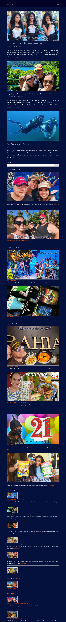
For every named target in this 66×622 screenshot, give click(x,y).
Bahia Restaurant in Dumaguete (13, 366)
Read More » (9, 242)
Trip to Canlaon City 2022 (12, 573)
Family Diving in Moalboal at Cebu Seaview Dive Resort (17, 202)
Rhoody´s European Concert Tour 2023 (14, 316)
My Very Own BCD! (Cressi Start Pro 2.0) (27, 43)
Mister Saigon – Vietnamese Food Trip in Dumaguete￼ (17, 402)
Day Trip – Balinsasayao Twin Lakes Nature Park (29, 93)
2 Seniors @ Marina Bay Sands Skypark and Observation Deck (19, 529)
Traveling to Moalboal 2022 (12, 588)
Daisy (9, 46)
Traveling (20, 96)
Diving (19, 46)
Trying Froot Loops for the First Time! (15, 483)
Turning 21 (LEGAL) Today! (12, 444)
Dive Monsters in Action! (18, 144)
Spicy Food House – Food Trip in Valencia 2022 (16, 618)
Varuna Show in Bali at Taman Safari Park (15, 280)
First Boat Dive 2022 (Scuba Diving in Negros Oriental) (17, 240)
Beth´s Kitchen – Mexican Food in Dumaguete (15, 558)
